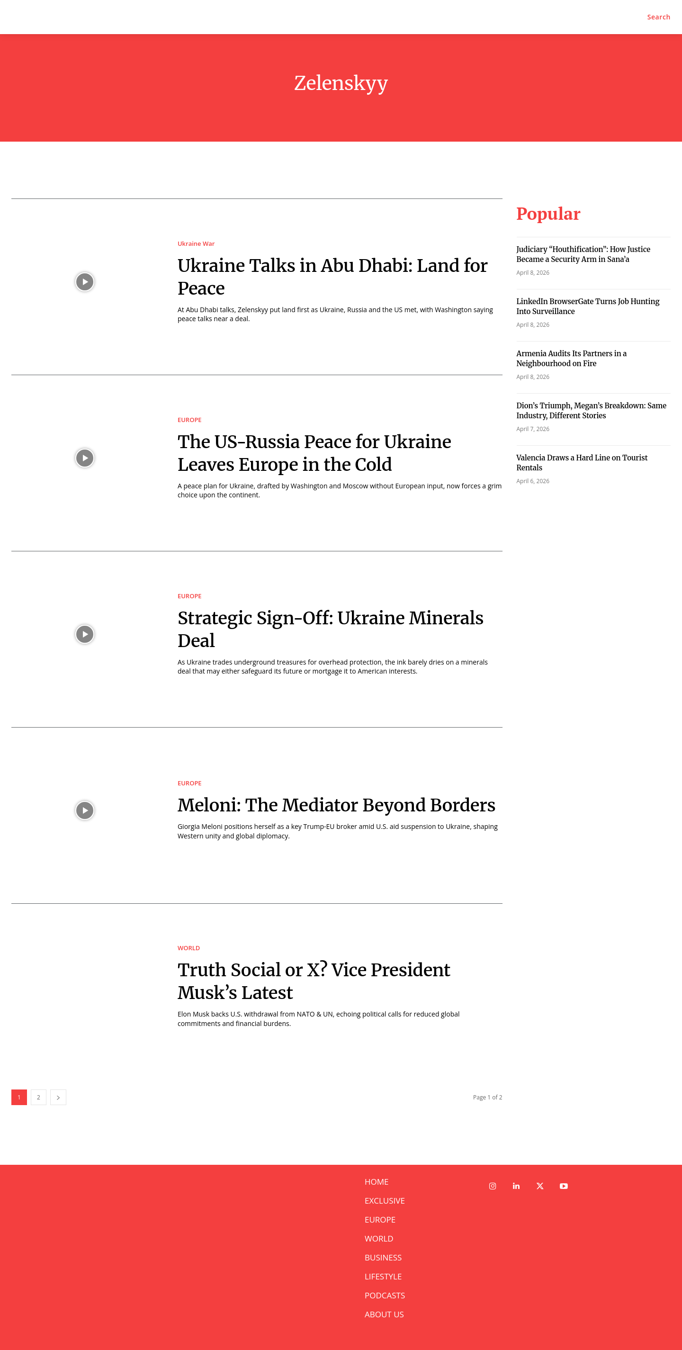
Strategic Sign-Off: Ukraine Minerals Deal (302, 629)
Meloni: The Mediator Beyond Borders (314, 805)
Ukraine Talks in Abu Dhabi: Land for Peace (332, 276)
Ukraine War (196, 244)
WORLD (189, 948)
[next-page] (58, 1097)
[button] (659, 17)
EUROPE (190, 420)
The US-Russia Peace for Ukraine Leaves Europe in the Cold (328, 453)
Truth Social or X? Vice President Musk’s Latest (327, 981)
